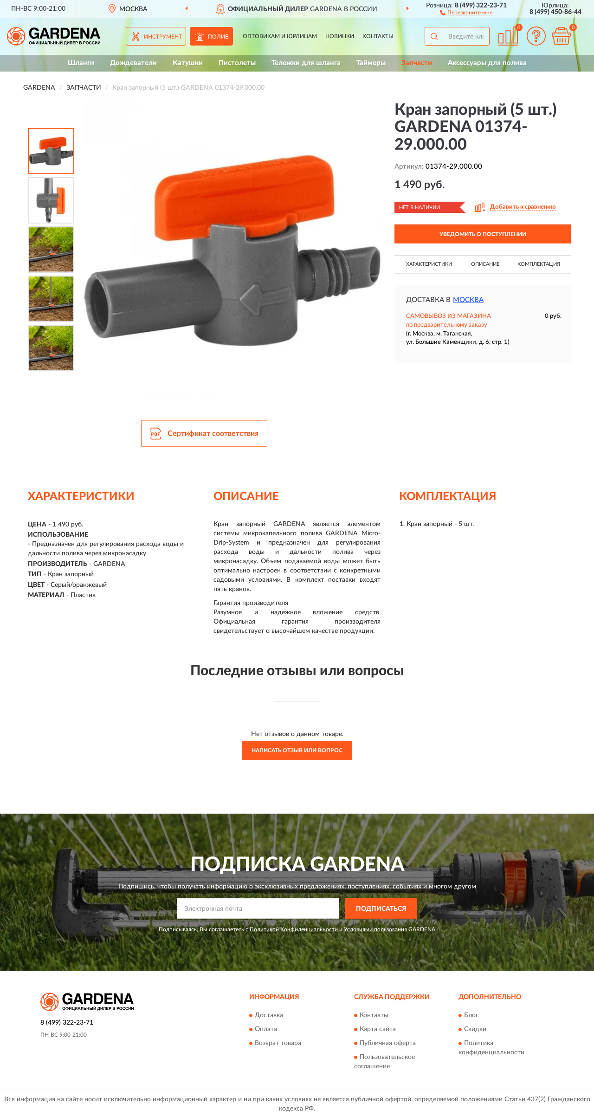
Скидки (475, 1029)
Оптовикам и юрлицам (280, 36)
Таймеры (371, 62)
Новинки (339, 36)
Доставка (269, 1015)
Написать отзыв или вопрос (297, 750)
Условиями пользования (375, 929)
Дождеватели (133, 62)
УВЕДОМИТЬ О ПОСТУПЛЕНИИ (482, 234)
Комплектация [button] (538, 264)
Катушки (188, 62)
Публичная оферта (388, 1043)
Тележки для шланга (306, 62)
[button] (466, 12)
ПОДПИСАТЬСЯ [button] (381, 909)
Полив (218, 36)
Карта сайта (378, 1029)
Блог (471, 1015)
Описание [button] (485, 264)
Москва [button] (468, 299)
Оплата (266, 1029)
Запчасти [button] (416, 62)
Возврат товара (278, 1043)
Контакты (378, 36)
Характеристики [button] (429, 264)
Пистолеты (237, 62)
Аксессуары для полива (487, 62)
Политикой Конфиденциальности (294, 929)
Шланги (81, 62)
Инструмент (163, 36)
